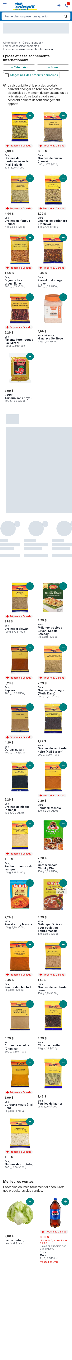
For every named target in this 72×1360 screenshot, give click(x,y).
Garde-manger (31, 42)
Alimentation (10, 42)
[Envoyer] (65, 16)
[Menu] (5, 5)
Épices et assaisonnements (20, 45)
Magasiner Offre (51, 1261)
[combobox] (36, 16)
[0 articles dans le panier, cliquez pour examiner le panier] (67, 5)
